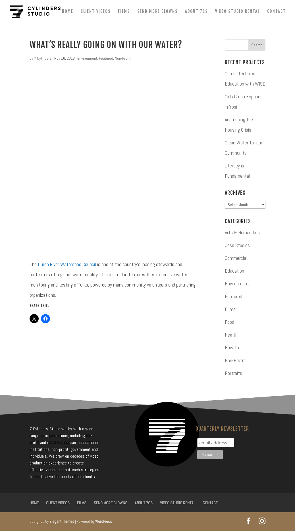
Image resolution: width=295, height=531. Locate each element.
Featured (106, 58)
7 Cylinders (43, 58)
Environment (87, 58)
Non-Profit (122, 58)
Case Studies (237, 245)
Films (124, 11)
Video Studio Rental (237, 11)
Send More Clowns (157, 11)
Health (231, 334)
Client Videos (96, 11)
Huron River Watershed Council (67, 264)
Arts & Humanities (242, 232)
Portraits (233, 373)
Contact (276, 11)
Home (67, 11)
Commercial (236, 258)
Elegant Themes (61, 521)
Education (234, 270)
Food (229, 322)
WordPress (103, 521)
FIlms (230, 309)
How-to (232, 347)
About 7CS (196, 11)
